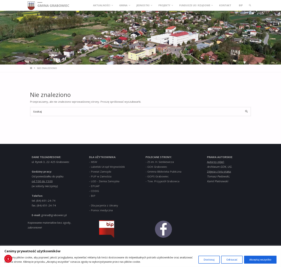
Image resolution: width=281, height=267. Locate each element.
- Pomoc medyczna (101, 210)
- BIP (92, 195)
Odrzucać (231, 259)
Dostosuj (209, 259)
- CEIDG (94, 191)
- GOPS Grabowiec (157, 176)
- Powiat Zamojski (100, 171)
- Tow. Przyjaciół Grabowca (162, 181)
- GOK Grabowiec (156, 166)
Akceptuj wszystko (260, 259)
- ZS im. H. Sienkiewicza (160, 162)
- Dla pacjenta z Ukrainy (103, 205)
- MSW (93, 162)
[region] (140, 256)
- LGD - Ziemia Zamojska (104, 181)
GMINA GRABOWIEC (53, 5)
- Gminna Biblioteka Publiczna (163, 171)
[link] (250, 5)
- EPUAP (94, 186)
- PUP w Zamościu (100, 176)
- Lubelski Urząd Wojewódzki (107, 166)
